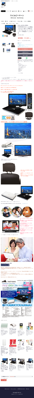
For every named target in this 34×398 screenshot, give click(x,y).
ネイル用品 (3, 23)
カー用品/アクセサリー (12, 21)
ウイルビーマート (17, 17)
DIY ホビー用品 (20, 21)
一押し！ (17, 23)
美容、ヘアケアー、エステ (10, 23)
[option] (9, 31)
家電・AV (6, 21)
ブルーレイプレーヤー (25, 46)
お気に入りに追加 (25, 55)
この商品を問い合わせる (25, 52)
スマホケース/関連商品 (27, 21)
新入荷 (3, 21)
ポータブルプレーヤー (29, 44)
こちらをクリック (25, 203)
